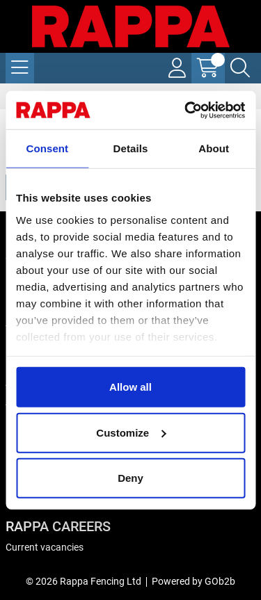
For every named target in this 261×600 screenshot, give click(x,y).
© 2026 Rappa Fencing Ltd (83, 581)
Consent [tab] (47, 148)
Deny (130, 478)
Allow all (130, 387)
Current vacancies (45, 547)
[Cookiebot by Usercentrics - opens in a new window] (186, 110)
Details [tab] (130, 148)
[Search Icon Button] (240, 68)
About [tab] (213, 148)
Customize (131, 432)
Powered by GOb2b (193, 581)
